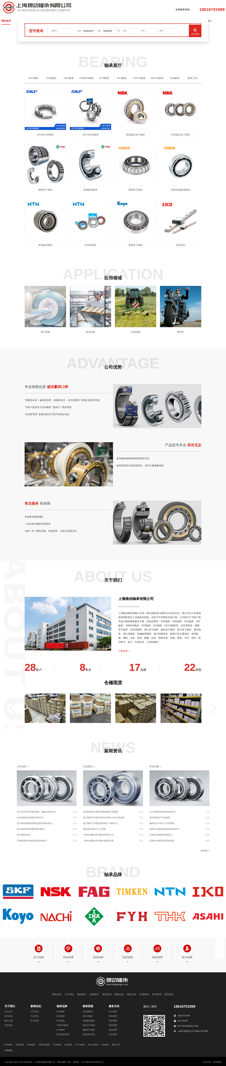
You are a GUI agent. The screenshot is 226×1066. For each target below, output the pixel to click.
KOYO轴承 (139, 78)
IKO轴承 (121, 78)
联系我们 (169, 994)
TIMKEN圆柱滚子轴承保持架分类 (98, 840)
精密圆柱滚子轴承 (135, 134)
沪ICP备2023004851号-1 (92, 1062)
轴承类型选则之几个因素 (94, 829)
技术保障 (113, 1034)
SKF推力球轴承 (45, 134)
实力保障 (113, 1011)
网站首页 (57, 994)
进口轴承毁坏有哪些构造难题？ (31, 829)
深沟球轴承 (90, 245)
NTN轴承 (104, 78)
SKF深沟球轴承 (90, 134)
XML (69, 1062)
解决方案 (9, 1020)
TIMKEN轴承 (86, 78)
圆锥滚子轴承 (45, 190)
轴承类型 (88, 1006)
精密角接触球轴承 (180, 190)
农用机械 (135, 332)
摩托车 (180, 332)
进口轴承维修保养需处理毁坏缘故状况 (34, 823)
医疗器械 (45, 332)
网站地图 (61, 1062)
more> (205, 850)
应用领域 (144, 994)
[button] (13, 708)
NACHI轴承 (157, 78)
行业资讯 (34, 1016)
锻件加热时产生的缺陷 (160, 817)
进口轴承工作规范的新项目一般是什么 (100, 823)
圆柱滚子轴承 (89, 1025)
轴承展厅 (82, 994)
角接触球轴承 (90, 190)
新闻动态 (119, 994)
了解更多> (123, 651)
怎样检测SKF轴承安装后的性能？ (32, 840)
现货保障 (113, 1025)
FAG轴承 (69, 78)
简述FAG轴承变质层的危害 (162, 840)
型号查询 (156, 994)
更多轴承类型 (89, 1034)
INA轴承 (174, 78)
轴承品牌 (62, 1006)
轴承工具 (193, 78)
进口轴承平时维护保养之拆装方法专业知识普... (104, 817)
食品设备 (90, 332)
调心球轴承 (88, 1016)
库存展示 (9, 1025)
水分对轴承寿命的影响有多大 (163, 812)
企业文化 (9, 1011)
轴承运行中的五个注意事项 (162, 823)
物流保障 (113, 1030)
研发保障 (113, 1016)
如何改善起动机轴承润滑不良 (30, 817)
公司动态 (34, 1011)
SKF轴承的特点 (24, 835)
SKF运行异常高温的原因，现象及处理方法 (36, 812)
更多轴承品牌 (63, 1034)
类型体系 (107, 994)
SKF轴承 (33, 78)
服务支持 (131, 994)
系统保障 (113, 1020)
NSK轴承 (51, 78)
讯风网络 (217, 1062)
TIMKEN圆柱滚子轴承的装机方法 (98, 835)
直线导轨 (180, 245)
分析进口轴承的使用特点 (161, 835)
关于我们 (69, 994)
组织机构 (9, 1016)
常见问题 (34, 1020)
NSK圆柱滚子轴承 (180, 134)
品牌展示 (94, 994)
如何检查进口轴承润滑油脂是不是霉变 (100, 812)
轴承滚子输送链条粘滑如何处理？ (165, 829)
